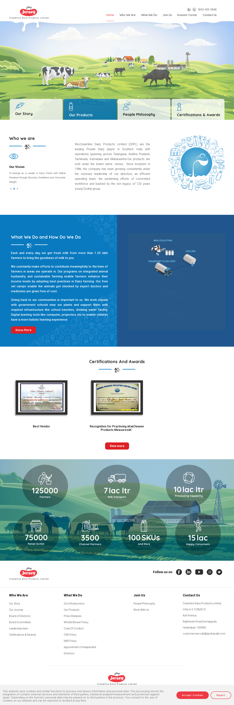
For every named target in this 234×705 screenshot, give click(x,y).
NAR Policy (70, 640)
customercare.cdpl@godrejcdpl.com (204, 633)
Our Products (71, 609)
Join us (167, 15)
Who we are (128, 15)
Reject (220, 695)
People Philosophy (144, 603)
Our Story (14, 603)
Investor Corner (187, 15)
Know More (23, 330)
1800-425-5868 (207, 9)
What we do (149, 15)
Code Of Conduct (74, 628)
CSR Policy (70, 634)
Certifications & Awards (22, 634)
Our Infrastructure (74, 603)
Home (110, 15)
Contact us (210, 15)
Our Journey (16, 609)
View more (117, 446)
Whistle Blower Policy (76, 622)
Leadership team (18, 628)
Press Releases (73, 616)
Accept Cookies (192, 695)
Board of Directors (20, 616)
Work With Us (141, 609)
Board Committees (20, 622)
